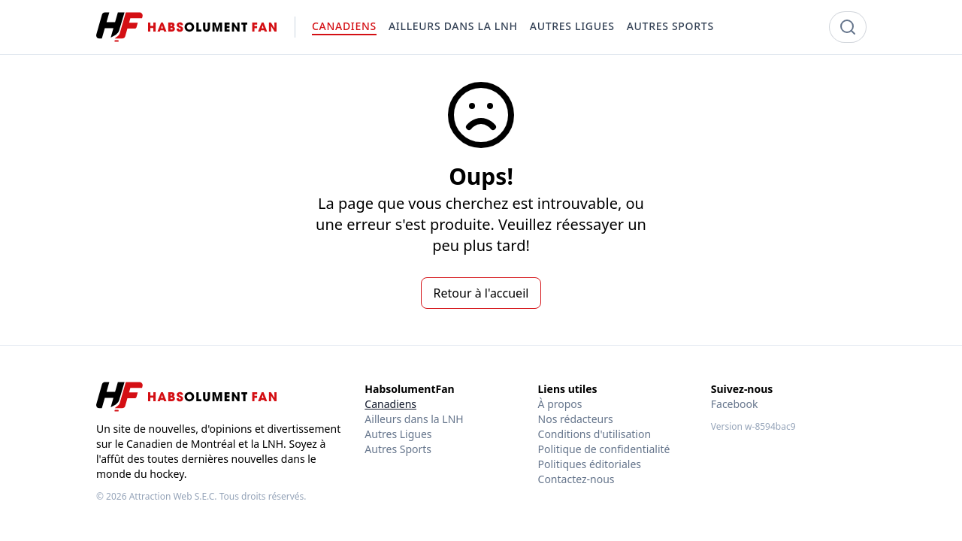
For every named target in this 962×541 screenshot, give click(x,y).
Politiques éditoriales (589, 464)
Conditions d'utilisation (595, 434)
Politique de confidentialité (604, 449)
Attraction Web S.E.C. (173, 496)
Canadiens (390, 404)
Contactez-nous (576, 479)
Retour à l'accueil (481, 293)
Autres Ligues (398, 434)
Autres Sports (398, 449)
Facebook (734, 404)
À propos (560, 404)
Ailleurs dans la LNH (414, 419)
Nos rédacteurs (575, 419)
